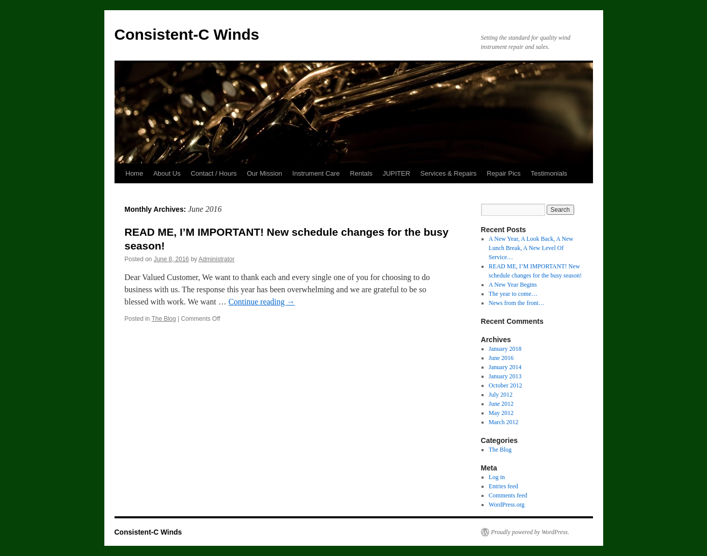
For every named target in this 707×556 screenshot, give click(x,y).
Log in (497, 477)
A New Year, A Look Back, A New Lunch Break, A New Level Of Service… (531, 248)
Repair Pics (503, 173)
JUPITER (396, 173)
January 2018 (505, 348)
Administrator (217, 259)
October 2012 (505, 385)
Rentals (361, 173)
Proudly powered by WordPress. (530, 532)
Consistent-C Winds (187, 34)
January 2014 (505, 367)
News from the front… (517, 303)
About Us (166, 173)
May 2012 (501, 412)
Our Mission (264, 173)
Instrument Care (316, 173)
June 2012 (501, 403)
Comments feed (508, 495)
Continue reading (262, 301)
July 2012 (501, 394)
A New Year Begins (513, 284)
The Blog (164, 318)
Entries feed (503, 486)
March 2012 (503, 422)
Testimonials (549, 173)
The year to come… (513, 293)
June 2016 (501, 358)
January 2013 (505, 376)
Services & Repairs (448, 173)
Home (135, 173)
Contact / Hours (214, 173)
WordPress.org (506, 504)
